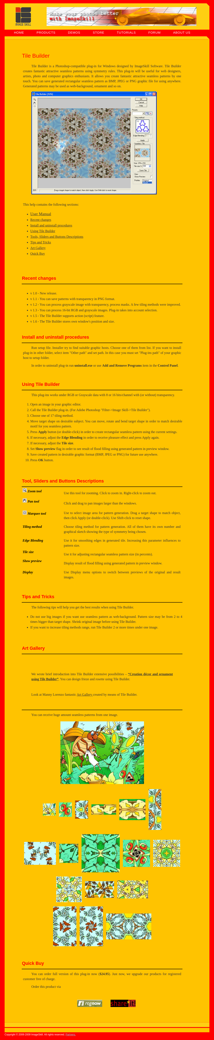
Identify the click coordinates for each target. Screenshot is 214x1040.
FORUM (154, 32)
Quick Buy (37, 253)
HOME (19, 32)
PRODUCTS (46, 32)
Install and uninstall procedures (51, 225)
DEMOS (74, 32)
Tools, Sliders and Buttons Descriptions (56, 236)
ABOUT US (181, 32)
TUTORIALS (126, 32)
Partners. (71, 1034)
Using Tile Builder (42, 231)
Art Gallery (38, 248)
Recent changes (40, 220)
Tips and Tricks (40, 242)
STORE (98, 32)
